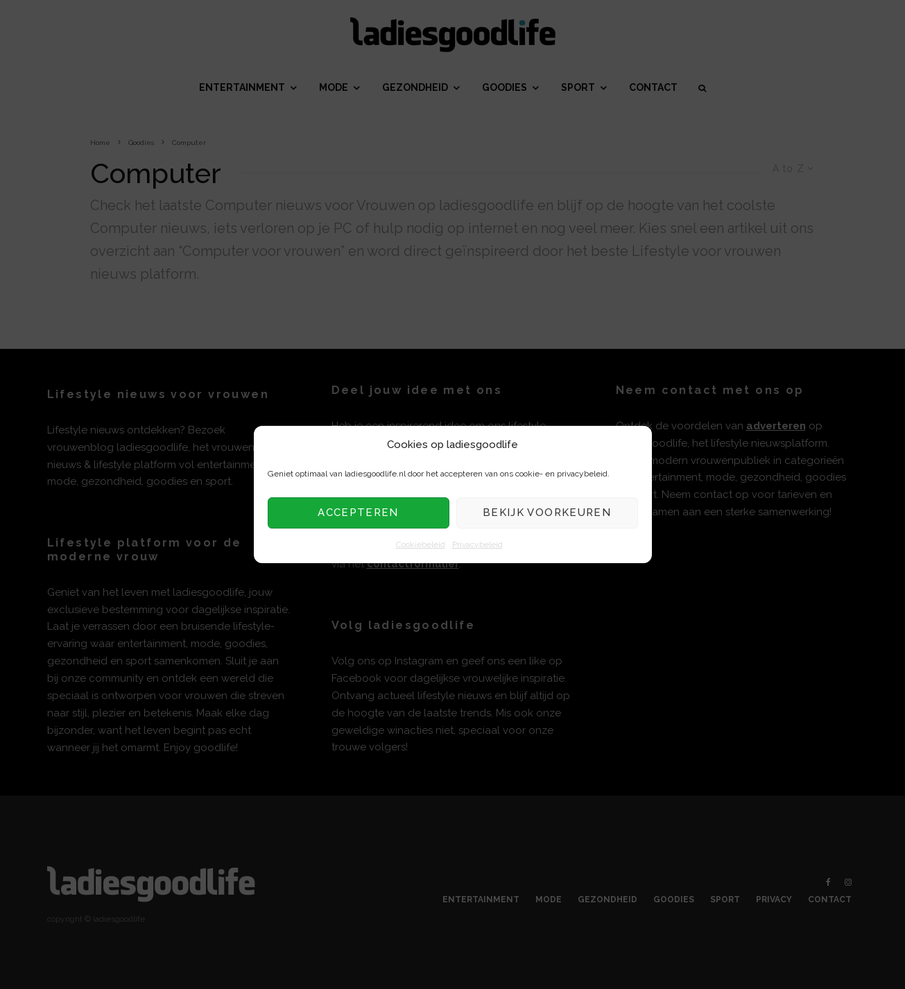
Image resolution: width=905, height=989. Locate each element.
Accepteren (358, 513)
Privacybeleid (477, 544)
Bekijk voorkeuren (547, 513)
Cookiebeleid (420, 544)
